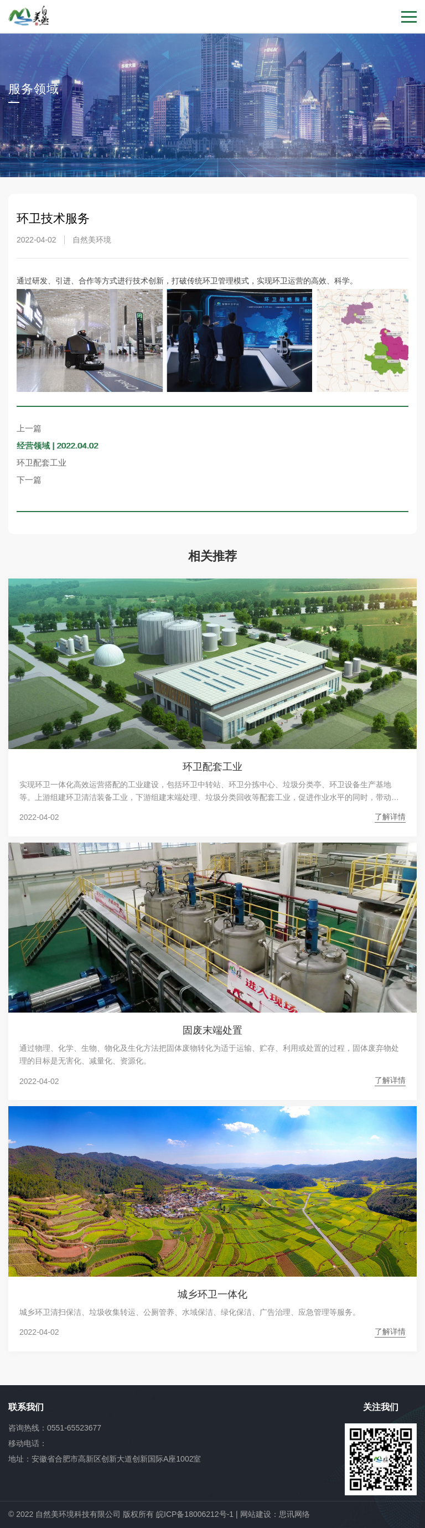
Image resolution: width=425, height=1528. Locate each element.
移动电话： (27, 1443)
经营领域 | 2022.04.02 (57, 445)
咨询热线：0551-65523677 (54, 1427)
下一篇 (29, 479)
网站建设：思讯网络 (275, 1514)
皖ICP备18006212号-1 (195, 1514)
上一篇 (29, 428)
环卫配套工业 (41, 462)
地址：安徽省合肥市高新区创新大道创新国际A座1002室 (104, 1458)
